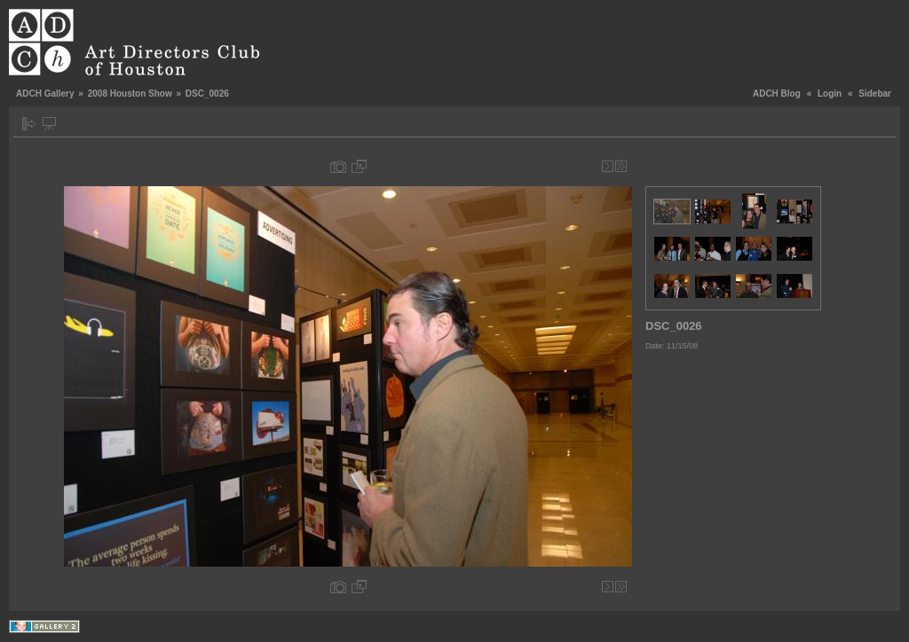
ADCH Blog (777, 93)
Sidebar (874, 93)
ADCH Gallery (45, 93)
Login (830, 93)
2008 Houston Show (130, 93)
